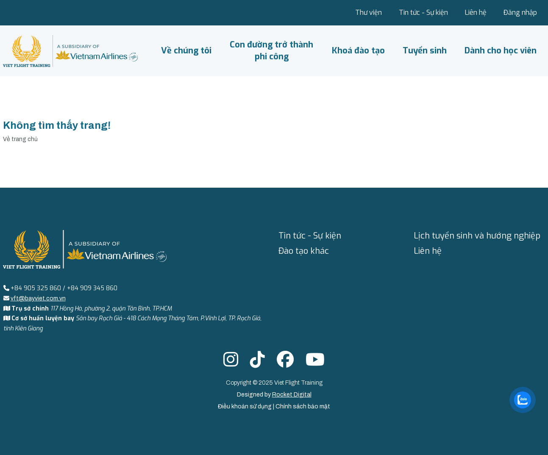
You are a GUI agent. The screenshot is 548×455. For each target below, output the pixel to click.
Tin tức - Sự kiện (423, 12)
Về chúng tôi (186, 50)
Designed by (274, 394)
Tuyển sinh (425, 50)
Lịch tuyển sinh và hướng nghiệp (477, 235)
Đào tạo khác (303, 251)
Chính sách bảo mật (302, 406)
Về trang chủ (20, 139)
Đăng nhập (520, 12)
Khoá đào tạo (358, 50)
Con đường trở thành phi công (271, 50)
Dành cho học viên (501, 50)
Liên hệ (476, 12)
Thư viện (368, 12)
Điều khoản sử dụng (245, 406)
